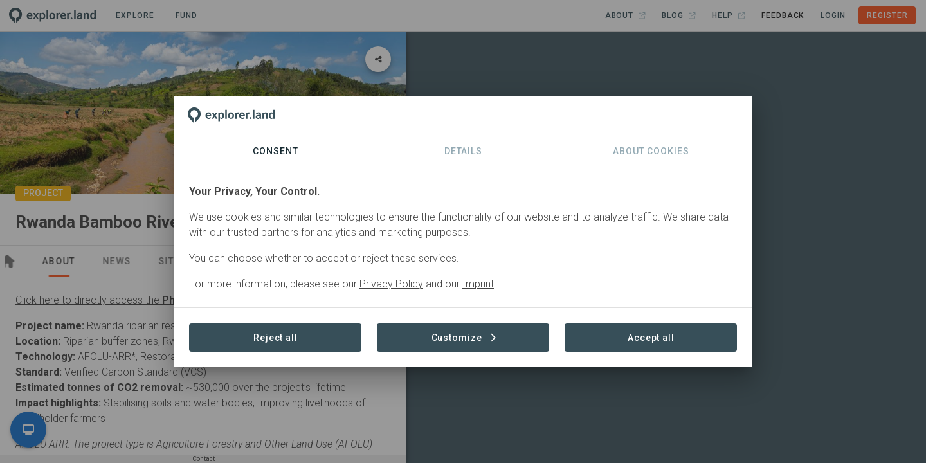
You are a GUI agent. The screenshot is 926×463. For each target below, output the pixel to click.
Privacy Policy (391, 284)
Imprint (478, 284)
